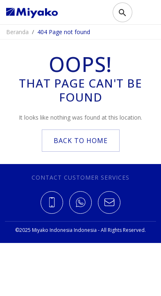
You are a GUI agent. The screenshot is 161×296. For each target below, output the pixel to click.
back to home (81, 140)
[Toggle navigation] (142, 12)
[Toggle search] (122, 12)
